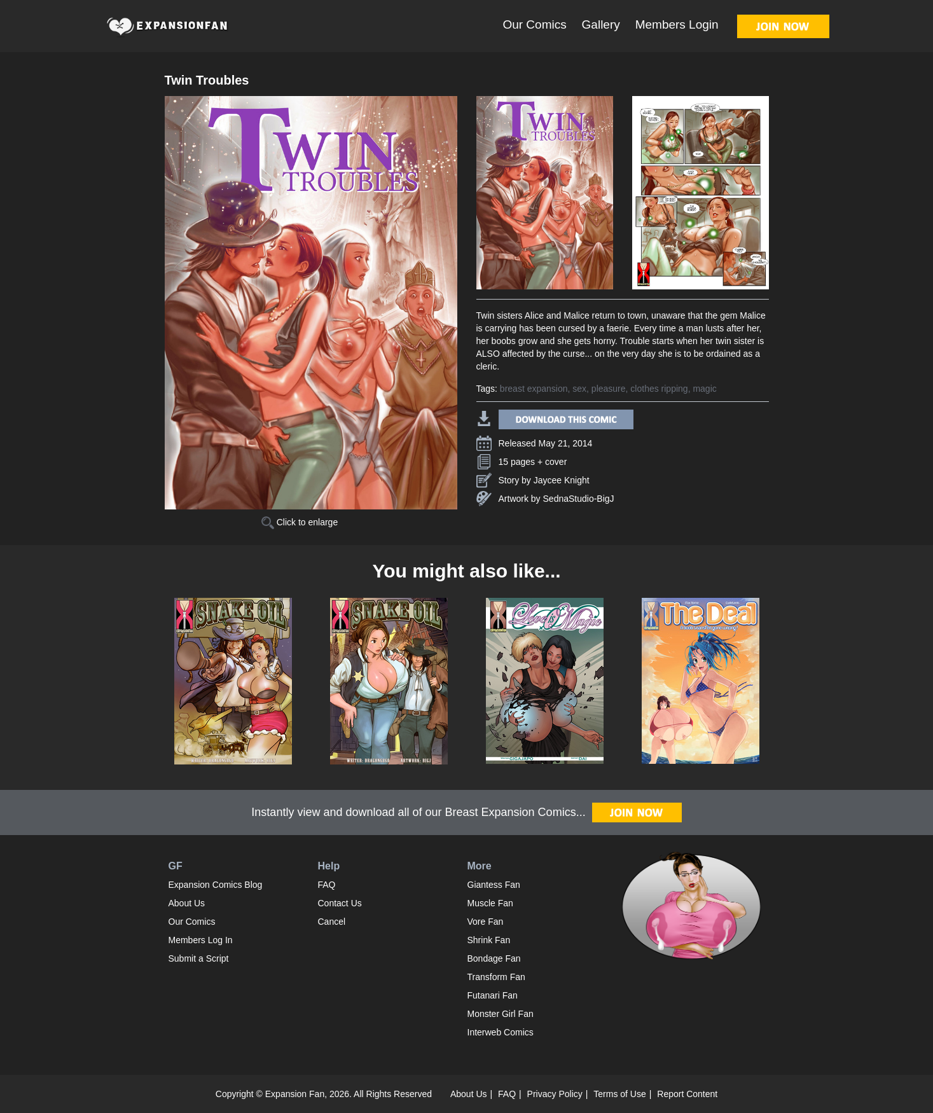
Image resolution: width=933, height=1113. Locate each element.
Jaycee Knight (562, 480)
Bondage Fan (494, 958)
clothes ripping (659, 389)
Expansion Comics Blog (216, 885)
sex (579, 389)
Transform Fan (496, 977)
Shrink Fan (489, 940)
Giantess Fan (493, 885)
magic (704, 389)
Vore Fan (485, 921)
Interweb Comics (500, 1032)
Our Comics (534, 24)
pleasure (608, 389)
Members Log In (201, 940)
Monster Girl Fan (500, 1014)
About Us (187, 903)
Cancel (332, 921)
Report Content (687, 1094)
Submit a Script (199, 958)
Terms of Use (619, 1094)
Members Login (677, 24)
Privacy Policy (555, 1094)
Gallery (601, 24)
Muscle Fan (490, 903)
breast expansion (534, 389)
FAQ (327, 885)
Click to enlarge (299, 522)
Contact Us (340, 903)
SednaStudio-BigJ (578, 499)
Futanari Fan (492, 995)
